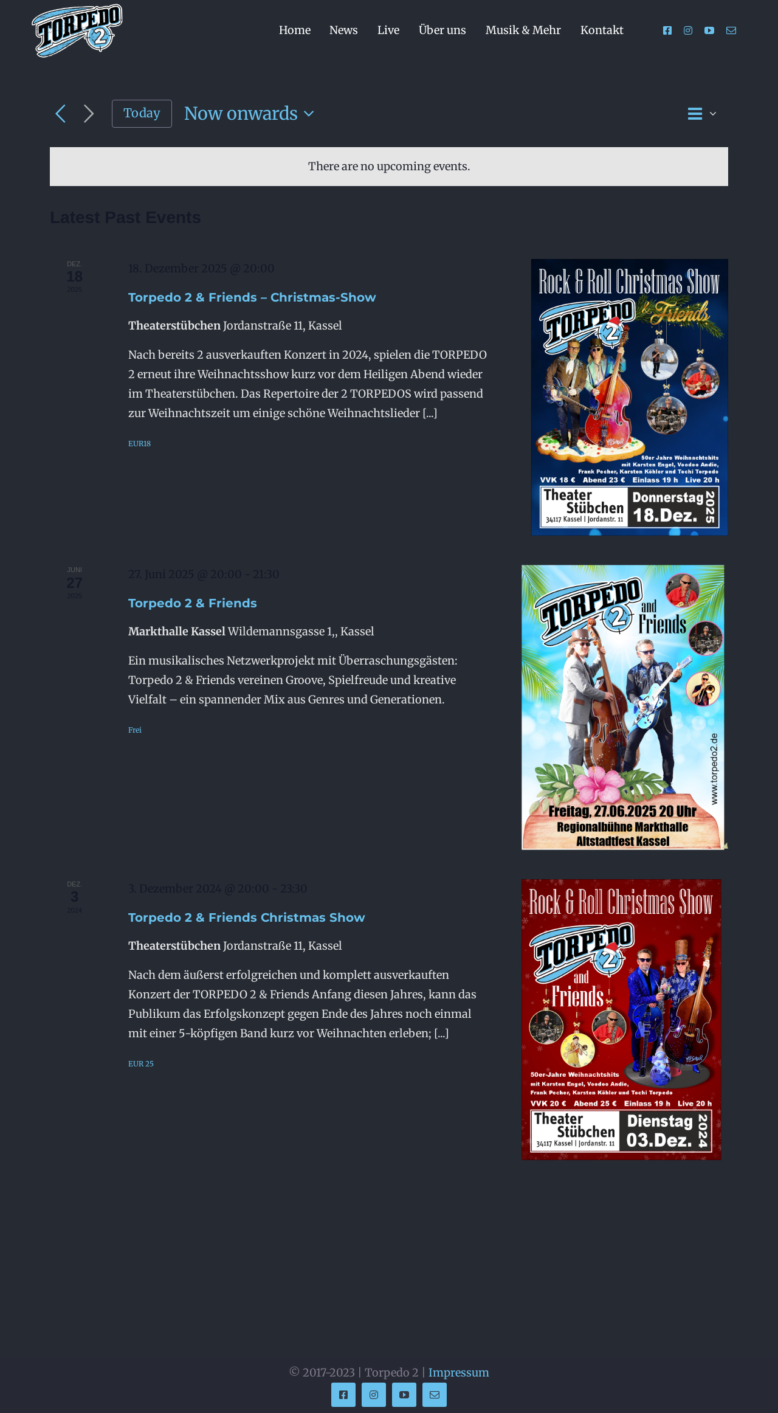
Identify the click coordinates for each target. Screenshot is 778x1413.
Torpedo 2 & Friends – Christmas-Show (252, 297)
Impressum (459, 1373)
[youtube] (709, 30)
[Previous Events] (60, 114)
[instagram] (688, 30)
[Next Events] (89, 114)
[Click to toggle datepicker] (253, 114)
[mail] (731, 30)
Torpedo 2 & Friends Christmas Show (246, 917)
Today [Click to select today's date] (141, 113)
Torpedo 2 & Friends (192, 603)
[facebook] (667, 30)
